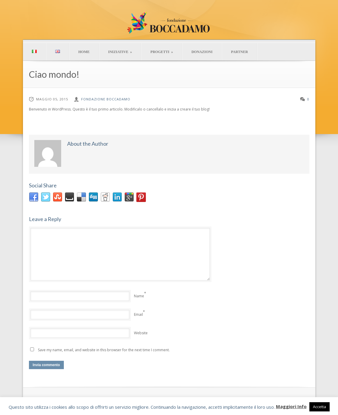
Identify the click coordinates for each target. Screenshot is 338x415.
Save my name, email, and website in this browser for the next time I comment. (104, 349)
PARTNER (239, 52)
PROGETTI (161, 52)
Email (138, 314)
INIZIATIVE (120, 52)
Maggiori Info (291, 406)
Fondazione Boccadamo (105, 99)
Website (141, 332)
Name (139, 296)
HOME (84, 52)
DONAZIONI (202, 52)
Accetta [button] (319, 406)
